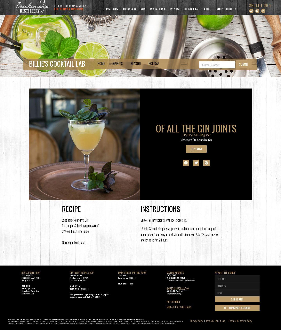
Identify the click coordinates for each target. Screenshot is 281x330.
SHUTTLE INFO (260, 5)
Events (174, 9)
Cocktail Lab (191, 9)
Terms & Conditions (215, 321)
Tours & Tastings (134, 9)
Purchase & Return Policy (240, 321)
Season (136, 63)
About (208, 9)
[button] (186, 163)
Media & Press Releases (179, 307)
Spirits (118, 63)
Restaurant (157, 9)
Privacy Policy (196, 321)
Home (101, 63)
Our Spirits (110, 9)
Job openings (174, 302)
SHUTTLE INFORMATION (178, 288)
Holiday (154, 63)
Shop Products (226, 9)
